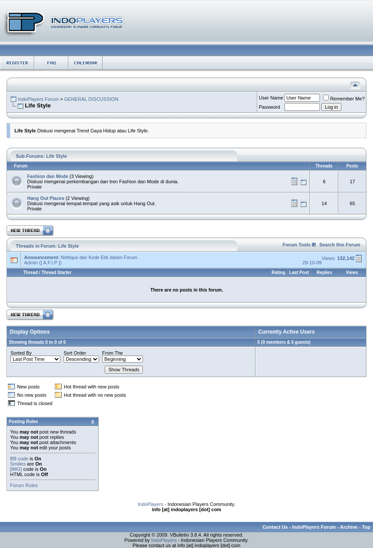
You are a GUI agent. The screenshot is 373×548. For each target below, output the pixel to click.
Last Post (299, 272)
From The (112, 353)
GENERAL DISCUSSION (91, 99)
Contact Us (275, 527)
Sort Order (75, 353)
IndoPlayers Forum (38, 99)
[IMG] (16, 469)
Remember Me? (344, 98)
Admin (31, 262)
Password (269, 107)
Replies (324, 272)
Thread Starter (56, 272)
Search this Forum (339, 244)
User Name (271, 97)
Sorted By (21, 353)
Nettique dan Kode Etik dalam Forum (98, 257)
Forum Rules (24, 485)
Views (352, 272)
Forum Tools (297, 244)
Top (366, 527)
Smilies (17, 463)
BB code (19, 458)
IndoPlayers (150, 504)
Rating (278, 272)
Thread (30, 272)
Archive (349, 527)
